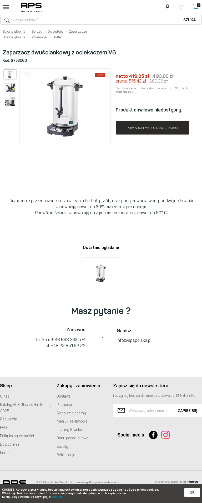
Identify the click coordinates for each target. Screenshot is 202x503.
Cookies (57, 497)
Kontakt (6, 453)
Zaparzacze (78, 31)
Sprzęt (37, 31)
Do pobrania (9, 444)
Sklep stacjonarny (71, 413)
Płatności (64, 405)
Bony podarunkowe (72, 438)
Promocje (39, 37)
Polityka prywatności (17, 436)
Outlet (57, 37)
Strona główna (14, 31)
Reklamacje (66, 455)
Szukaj (190, 20)
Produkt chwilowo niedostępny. (149, 110)
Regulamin (8, 419)
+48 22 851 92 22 (68, 345)
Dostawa (63, 396)
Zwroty (62, 446)
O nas (4, 396)
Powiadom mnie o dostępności (152, 128)
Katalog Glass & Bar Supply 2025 (26, 408)
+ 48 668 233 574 (68, 339)
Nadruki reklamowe (72, 421)
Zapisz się (187, 411)
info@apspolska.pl (134, 340)
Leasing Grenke (69, 430)
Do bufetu (55, 31)
